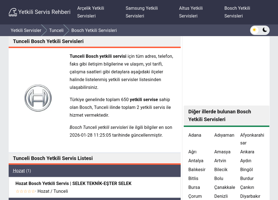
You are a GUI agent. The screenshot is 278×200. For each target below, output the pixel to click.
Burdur (246, 178)
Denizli (221, 196)
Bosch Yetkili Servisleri (237, 12)
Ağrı (192, 151)
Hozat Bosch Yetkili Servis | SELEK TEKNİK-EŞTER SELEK (74, 183)
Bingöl (246, 169)
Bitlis (193, 178)
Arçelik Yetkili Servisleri (90, 12)
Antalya (195, 160)
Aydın (245, 160)
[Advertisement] (226, 71)
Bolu (218, 178)
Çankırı (247, 187)
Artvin (220, 160)
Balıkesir (197, 169)
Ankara (247, 151)
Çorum (195, 196)
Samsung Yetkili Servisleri (142, 12)
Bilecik (220, 169)
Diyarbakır (250, 196)
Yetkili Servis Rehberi (40, 12)
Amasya (222, 151)
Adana (194, 135)
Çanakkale (224, 187)
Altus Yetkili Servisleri (191, 12)
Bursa (194, 187)
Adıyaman (224, 135)
